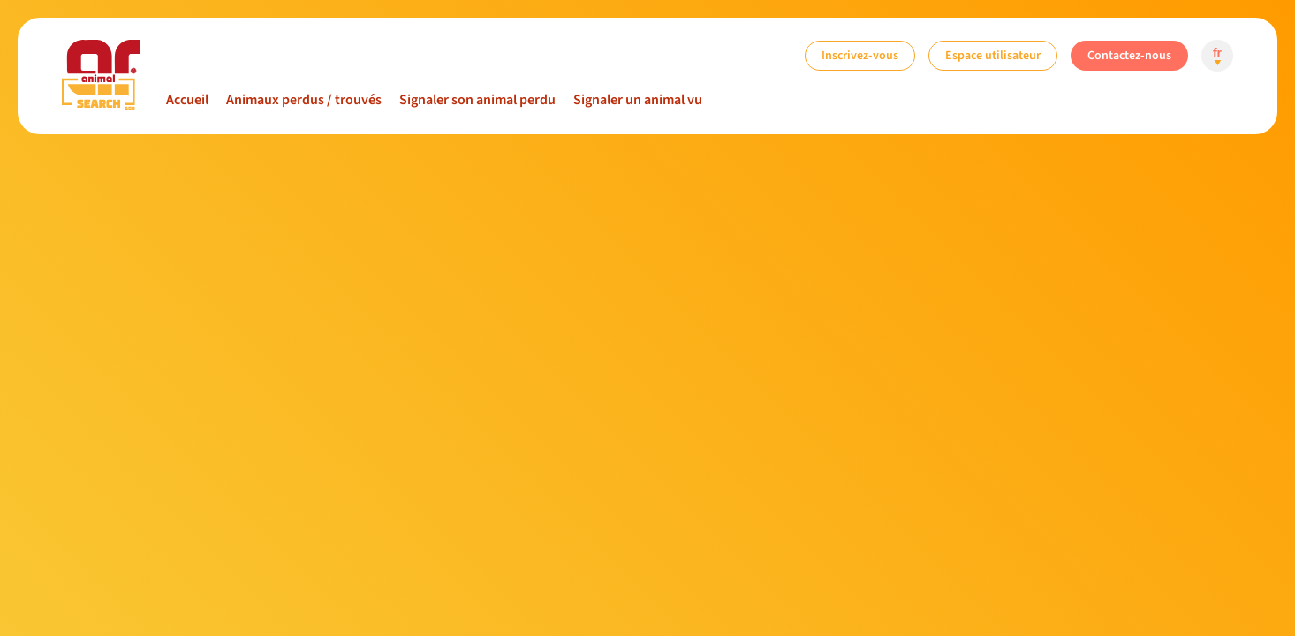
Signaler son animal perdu (477, 100)
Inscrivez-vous (860, 55)
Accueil (187, 100)
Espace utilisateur (993, 55)
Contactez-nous (1129, 55)
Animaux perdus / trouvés (304, 100)
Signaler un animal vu (637, 100)
